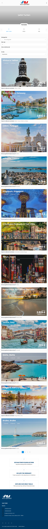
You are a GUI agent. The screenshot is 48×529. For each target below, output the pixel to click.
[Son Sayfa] (30, 452)
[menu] (46, 3)
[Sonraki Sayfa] (27, 452)
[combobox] (24, 49)
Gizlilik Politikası (21, 526)
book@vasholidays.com (9, 513)
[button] (1, 30)
